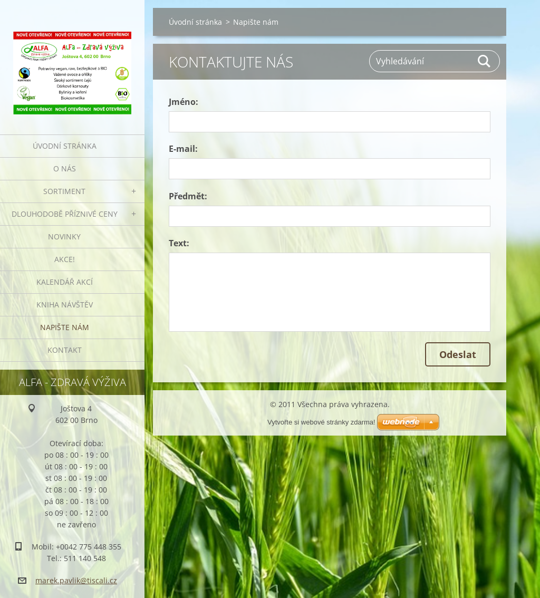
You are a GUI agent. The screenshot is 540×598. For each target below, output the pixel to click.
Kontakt (64, 350)
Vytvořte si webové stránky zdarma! (321, 422)
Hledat (484, 61)
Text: (179, 243)
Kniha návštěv (64, 305)
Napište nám (64, 327)
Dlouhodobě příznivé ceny (65, 214)
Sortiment (64, 191)
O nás (64, 168)
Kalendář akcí (64, 282)
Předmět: (188, 196)
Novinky (64, 237)
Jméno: (183, 102)
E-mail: (183, 149)
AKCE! (64, 259)
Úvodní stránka (65, 146)
